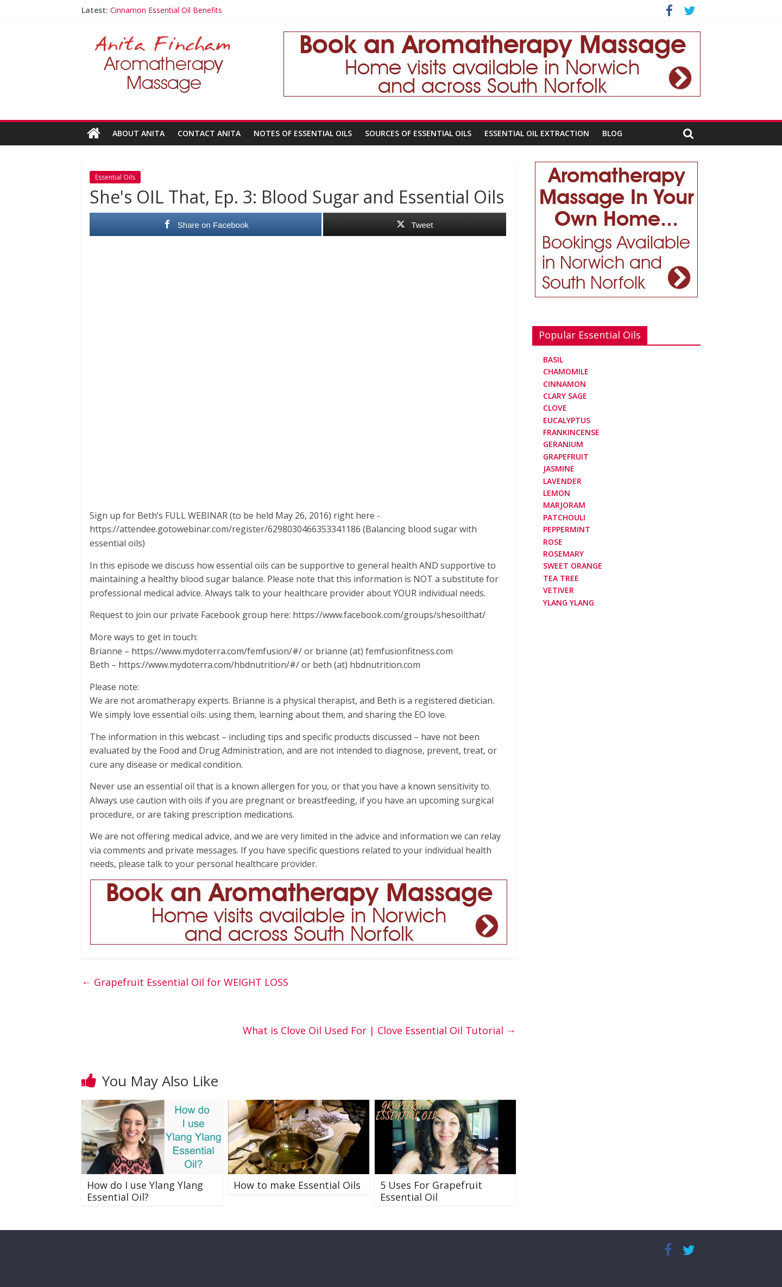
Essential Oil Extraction (536, 133)
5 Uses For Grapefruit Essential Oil (431, 1190)
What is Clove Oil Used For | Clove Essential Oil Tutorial (379, 1029)
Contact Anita (209, 133)
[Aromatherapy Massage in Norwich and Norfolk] (492, 38)
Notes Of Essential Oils (303, 133)
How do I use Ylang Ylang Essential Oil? (145, 1190)
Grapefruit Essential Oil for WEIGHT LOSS (184, 982)
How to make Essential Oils (297, 1185)
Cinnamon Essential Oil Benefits (166, 10)
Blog (612, 133)
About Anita (138, 133)
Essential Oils (115, 177)
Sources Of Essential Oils (418, 133)
